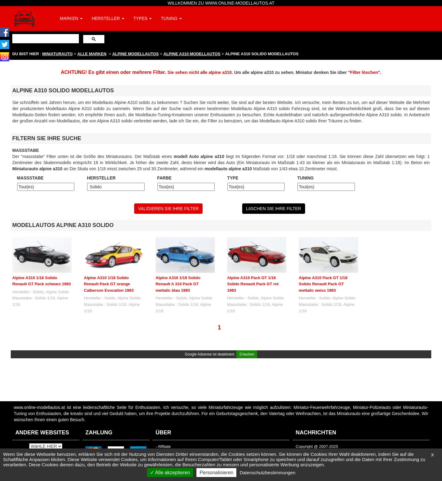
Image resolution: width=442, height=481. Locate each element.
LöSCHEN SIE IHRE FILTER (273, 208)
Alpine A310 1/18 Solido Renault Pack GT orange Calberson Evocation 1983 (109, 284)
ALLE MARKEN (92, 54)
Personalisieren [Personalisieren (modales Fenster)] (216, 472)
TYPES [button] (143, 18)
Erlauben (246, 354)
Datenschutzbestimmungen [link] (268, 472)
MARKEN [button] (71, 18)
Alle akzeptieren (170, 472)
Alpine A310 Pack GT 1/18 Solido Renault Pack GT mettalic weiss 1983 (323, 284)
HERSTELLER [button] (108, 18)
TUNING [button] (171, 18)
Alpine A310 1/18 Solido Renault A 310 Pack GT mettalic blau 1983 (178, 284)
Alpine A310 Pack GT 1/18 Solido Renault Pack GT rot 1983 (253, 284)
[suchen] (45, 38)
